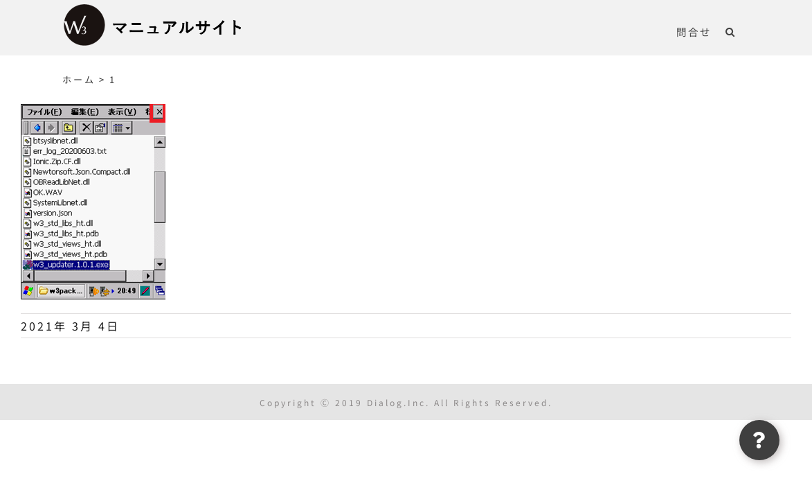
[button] (744, 31)
